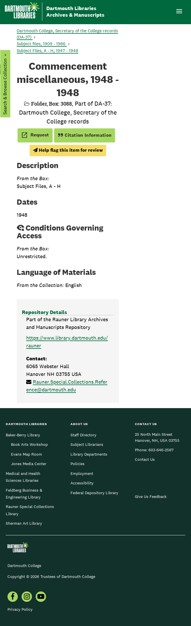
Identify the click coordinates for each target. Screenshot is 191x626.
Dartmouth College (24, 565)
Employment (81, 473)
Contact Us (145, 459)
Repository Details (44, 312)
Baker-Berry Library (23, 434)
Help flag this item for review (68, 150)
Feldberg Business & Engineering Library (24, 494)
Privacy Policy (20, 609)
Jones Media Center (28, 463)
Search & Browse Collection (5, 86)
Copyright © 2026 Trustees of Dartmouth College (51, 576)
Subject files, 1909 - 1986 (42, 43)
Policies (77, 463)
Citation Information (85, 135)
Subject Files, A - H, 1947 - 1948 (47, 50)
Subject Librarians (86, 444)
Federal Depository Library (94, 492)
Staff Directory (83, 434)
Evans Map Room (26, 454)
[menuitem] (12, 597)
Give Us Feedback (151, 496)
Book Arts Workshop (29, 444)
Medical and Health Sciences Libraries (23, 477)
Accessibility (81, 483)
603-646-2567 (160, 449)
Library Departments (88, 454)
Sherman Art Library (24, 523)
